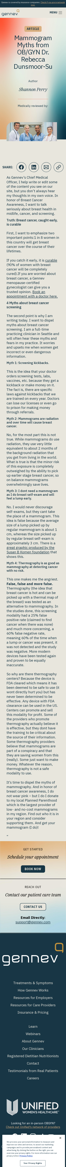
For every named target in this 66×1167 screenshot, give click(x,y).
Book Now (33, 869)
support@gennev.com (33, 922)
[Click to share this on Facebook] (21, 167)
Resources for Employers (33, 997)
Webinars (33, 1033)
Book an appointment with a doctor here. (32, 294)
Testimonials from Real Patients (33, 1070)
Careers (33, 1078)
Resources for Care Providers (33, 1005)
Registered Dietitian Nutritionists (33, 1056)
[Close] (60, 1147)
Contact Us (33, 907)
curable (51, 260)
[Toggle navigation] (56, 12)
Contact (33, 1063)
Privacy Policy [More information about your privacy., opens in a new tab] (26, 1165)
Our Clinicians (33, 1048)
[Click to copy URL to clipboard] (59, 167)
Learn (33, 1026)
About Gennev (33, 1041)
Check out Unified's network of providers (33, 1127)
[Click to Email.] (46, 167)
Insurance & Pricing (33, 1012)
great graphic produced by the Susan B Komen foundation (30, 549)
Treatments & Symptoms (33, 983)
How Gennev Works (33, 990)
